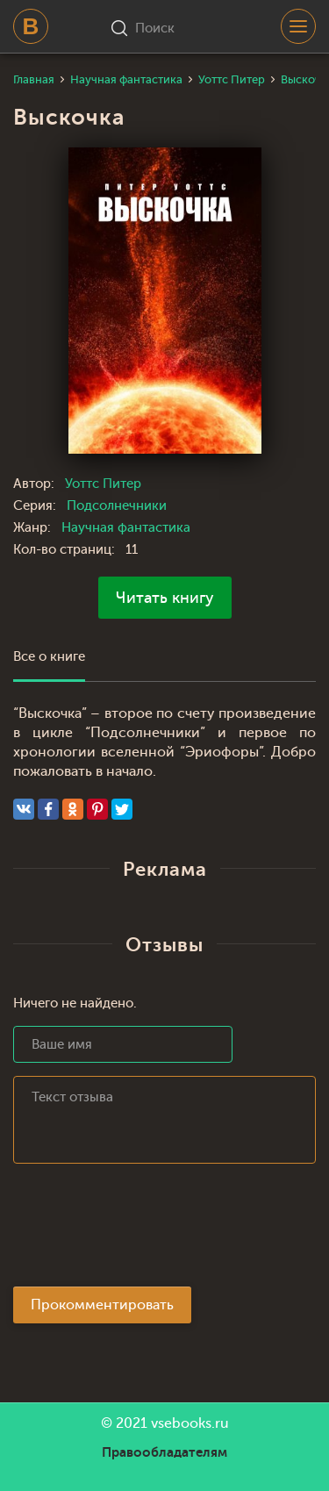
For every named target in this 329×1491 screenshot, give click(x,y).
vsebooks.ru (190, 1423)
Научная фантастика (125, 527)
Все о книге (49, 656)
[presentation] (146, 1230)
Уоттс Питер (103, 484)
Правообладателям (164, 1452)
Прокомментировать (102, 1305)
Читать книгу (165, 597)
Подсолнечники (117, 505)
